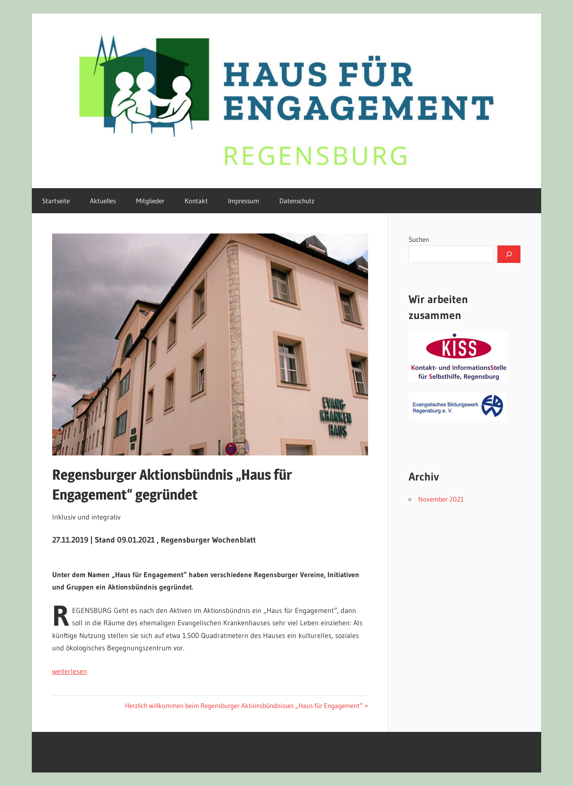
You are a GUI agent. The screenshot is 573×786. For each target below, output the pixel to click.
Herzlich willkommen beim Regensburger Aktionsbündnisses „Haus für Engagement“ (244, 705)
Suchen (419, 239)
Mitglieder (150, 200)
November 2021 (441, 499)
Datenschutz (296, 200)
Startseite (56, 200)
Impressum (243, 200)
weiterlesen (69, 671)
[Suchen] (508, 254)
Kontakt (196, 200)
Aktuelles (103, 200)
